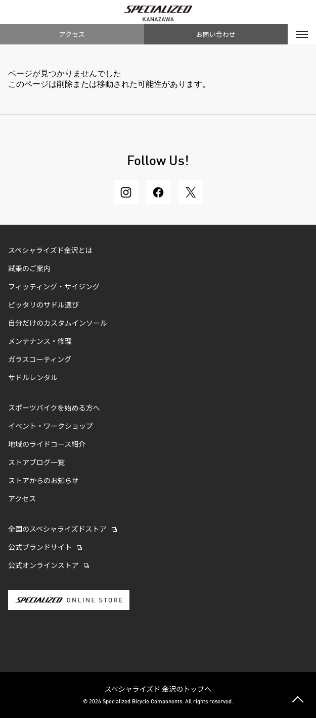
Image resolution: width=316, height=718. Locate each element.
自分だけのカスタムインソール (57, 323)
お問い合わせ (216, 34)
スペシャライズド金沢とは (50, 250)
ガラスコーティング (39, 360)
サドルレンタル (33, 378)
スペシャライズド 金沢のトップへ (158, 689)
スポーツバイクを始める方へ (54, 408)
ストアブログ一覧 (36, 463)
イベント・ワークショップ (50, 426)
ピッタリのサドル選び (43, 305)
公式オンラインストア (43, 566)
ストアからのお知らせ (43, 481)
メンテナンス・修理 (40, 341)
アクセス (72, 34)
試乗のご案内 (29, 269)
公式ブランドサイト (40, 547)
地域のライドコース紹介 (46, 444)
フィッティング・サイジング (54, 287)
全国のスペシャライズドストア (57, 529)
